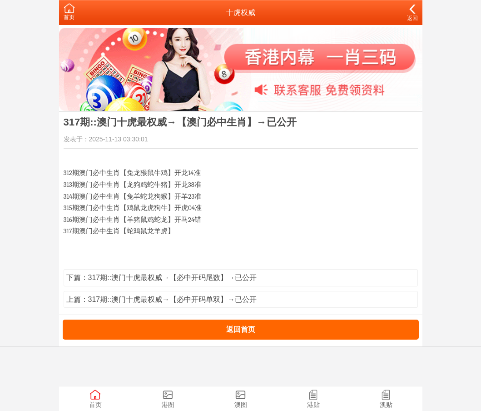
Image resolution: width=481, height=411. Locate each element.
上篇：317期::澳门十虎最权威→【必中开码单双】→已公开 (161, 299)
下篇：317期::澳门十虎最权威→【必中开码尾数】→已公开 (161, 277)
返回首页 (240, 329)
